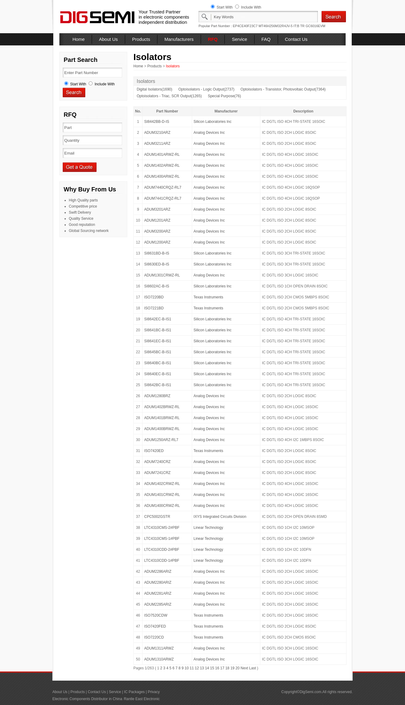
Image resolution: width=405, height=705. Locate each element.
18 (227, 668)
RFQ (213, 39)
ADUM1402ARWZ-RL (161, 165)
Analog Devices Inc (209, 132)
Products (141, 39)
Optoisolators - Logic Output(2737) (206, 89)
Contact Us (296, 39)
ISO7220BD (154, 297)
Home (78, 39)
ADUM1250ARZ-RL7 (161, 440)
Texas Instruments (208, 297)
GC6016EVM (315, 26)
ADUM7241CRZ (157, 473)
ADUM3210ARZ (157, 132)
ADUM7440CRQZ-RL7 (162, 187)
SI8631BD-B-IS (156, 253)
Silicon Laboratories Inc (213, 121)
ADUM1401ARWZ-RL (161, 154)
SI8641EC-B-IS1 (157, 341)
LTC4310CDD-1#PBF (161, 560)
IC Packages (134, 692)
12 (197, 668)
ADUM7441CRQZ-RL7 (162, 198)
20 (237, 668)
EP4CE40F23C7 (245, 26)
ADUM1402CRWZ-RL (162, 484)
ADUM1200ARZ (157, 242)
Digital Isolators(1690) (154, 89)
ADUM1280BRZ (157, 396)
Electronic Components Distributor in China (87, 699)
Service (239, 39)
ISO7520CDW (155, 615)
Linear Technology (208, 527)
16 (217, 668)
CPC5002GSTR (157, 517)
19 (232, 668)
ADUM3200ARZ (157, 231)
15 (212, 668)
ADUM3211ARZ (157, 143)
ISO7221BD (154, 308)
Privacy (154, 692)
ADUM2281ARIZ (157, 593)
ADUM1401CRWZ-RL (162, 495)
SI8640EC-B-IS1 (157, 374)
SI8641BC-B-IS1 (157, 330)
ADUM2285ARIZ (157, 604)
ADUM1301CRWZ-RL (162, 275)
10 (186, 668)
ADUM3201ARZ (157, 209)
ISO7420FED (155, 626)
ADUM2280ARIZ (157, 582)
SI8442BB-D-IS (156, 121)
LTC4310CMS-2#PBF (161, 527)
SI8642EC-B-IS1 (157, 319)
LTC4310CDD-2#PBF (161, 549)
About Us (108, 39)
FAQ (266, 39)
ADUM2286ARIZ (157, 571)
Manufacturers (179, 39)
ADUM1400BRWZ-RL (161, 429)
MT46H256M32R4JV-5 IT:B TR (282, 26)
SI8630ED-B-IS (156, 264)
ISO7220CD (154, 637)
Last (252, 668)
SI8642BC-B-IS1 (157, 385)
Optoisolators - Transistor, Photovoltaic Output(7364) (283, 89)
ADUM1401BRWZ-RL (161, 418)
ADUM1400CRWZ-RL (162, 506)
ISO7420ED (154, 451)
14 (207, 668)
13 (202, 668)
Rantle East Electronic (142, 699)
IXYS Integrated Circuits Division (220, 517)
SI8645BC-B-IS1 (157, 352)
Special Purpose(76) (224, 96)
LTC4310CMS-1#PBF (161, 538)
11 (192, 668)
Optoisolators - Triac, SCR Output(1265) (169, 96)
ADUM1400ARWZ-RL (161, 176)
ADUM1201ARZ (157, 220)
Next (244, 668)
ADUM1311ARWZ (159, 648)
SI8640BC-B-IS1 (157, 363)
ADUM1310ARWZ (159, 659)
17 (222, 668)
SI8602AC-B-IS (156, 286)
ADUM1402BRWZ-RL (161, 407)
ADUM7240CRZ (157, 462)
